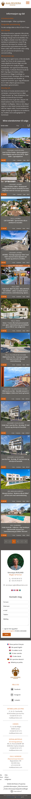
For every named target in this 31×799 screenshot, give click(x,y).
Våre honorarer (23, 786)
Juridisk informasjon (10, 786)
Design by (18, 791)
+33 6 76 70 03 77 (16, 581)
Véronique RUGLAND (15, 572)
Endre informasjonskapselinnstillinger (16, 789)
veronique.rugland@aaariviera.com (17, 585)
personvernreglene (8, 631)
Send (6, 634)
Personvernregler (10, 797)
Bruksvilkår (18, 797)
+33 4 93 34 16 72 (16, 578)
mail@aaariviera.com (15, 718)
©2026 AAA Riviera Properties (16, 784)
